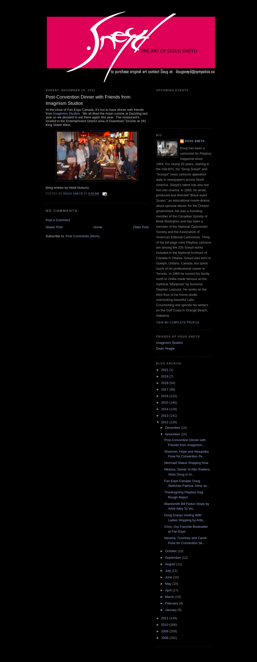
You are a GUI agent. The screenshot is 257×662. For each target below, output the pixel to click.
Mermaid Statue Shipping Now (186, 463)
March (170, 597)
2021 (165, 370)
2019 (165, 376)
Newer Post (54, 227)
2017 (165, 389)
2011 (165, 618)
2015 (165, 402)
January (171, 610)
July (168, 571)
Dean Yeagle (165, 348)
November (173, 434)
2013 (165, 415)
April (169, 590)
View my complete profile (178, 322)
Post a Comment (58, 220)
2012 (165, 422)
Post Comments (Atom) (83, 236)
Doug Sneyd (195, 141)
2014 (165, 409)
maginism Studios (67, 113)
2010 (165, 625)
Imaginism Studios (169, 343)
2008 (165, 638)
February (172, 603)
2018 (165, 383)
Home (98, 227)
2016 (165, 396)
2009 (165, 631)
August (170, 564)
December (173, 428)
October (171, 551)
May (168, 584)
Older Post (141, 227)
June (169, 577)
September (173, 557)
